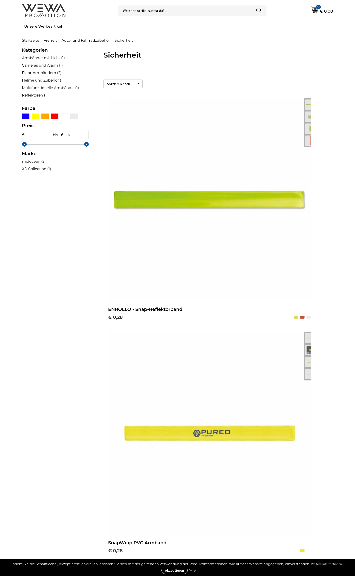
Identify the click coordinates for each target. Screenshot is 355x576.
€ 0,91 (115, 288)
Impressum (198, 494)
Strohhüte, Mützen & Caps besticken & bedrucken (291, 477)
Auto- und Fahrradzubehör (86, 40)
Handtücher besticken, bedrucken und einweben (299, 491)
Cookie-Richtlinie (203, 488)
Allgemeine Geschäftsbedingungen (220, 481)
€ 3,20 (192, 281)
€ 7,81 (115, 397)
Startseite (30, 40)
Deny (192, 570)
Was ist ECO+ (120, 488)
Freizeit (50, 40)
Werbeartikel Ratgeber (129, 474)
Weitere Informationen (326, 564)
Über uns (196, 474)
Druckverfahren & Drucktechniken (139, 481)
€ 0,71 (268, 186)
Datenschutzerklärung (208, 501)
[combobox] (185, 10)
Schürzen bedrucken (287, 501)
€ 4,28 (268, 281)
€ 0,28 (115, 186)
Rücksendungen (203, 508)
